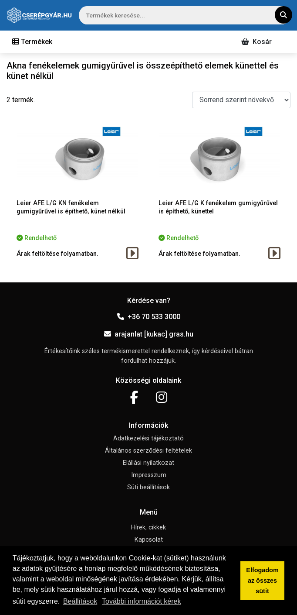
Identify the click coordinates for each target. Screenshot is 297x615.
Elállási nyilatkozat (148, 463)
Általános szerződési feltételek (148, 450)
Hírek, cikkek (148, 527)
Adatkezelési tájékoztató (148, 438)
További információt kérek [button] (141, 601)
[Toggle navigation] (32, 42)
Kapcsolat (149, 539)
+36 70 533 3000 (148, 317)
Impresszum (148, 475)
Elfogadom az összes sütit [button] (262, 580)
